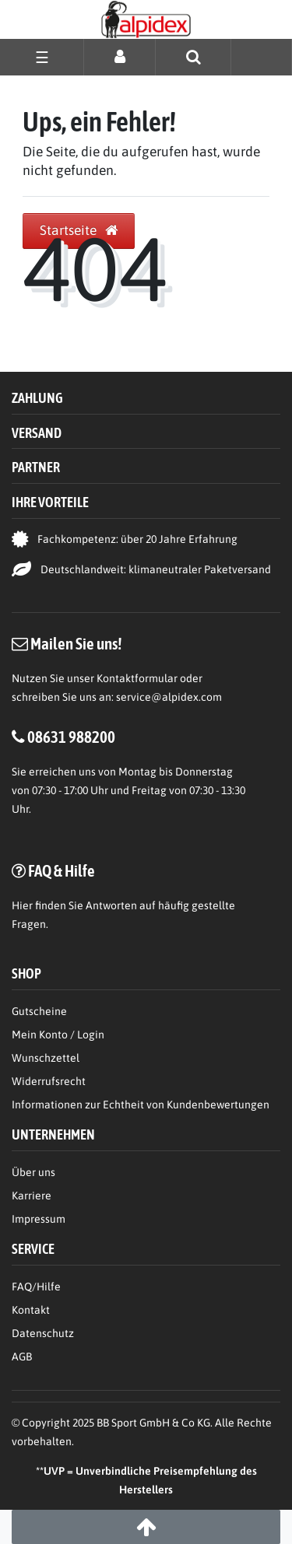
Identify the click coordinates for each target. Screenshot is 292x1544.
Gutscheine (39, 1011)
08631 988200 (71, 736)
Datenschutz (43, 1333)
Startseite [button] (79, 230)
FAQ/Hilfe (36, 1286)
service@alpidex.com (169, 697)
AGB (22, 1356)
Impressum (38, 1219)
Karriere (31, 1195)
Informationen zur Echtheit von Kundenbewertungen (140, 1104)
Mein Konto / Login (58, 1034)
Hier (22, 905)
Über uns (33, 1172)
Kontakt (31, 1310)
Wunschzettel (45, 1058)
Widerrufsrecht (49, 1081)
